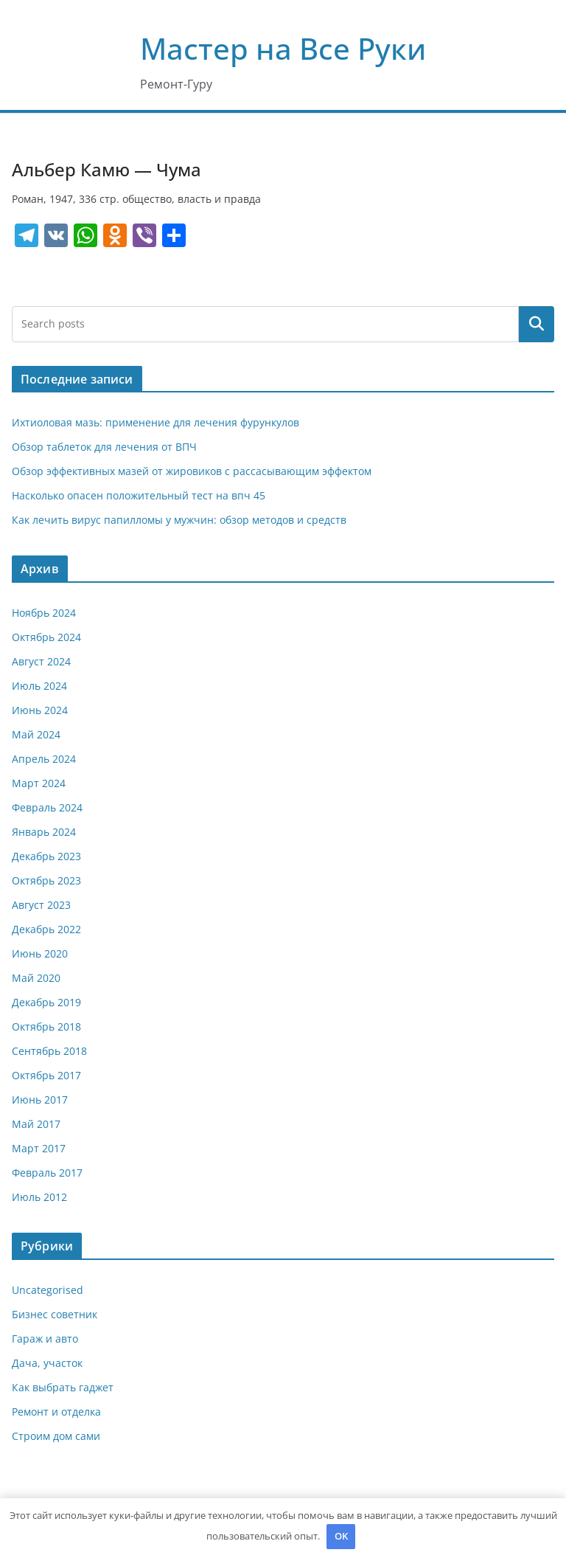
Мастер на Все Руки (283, 48)
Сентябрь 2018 (49, 1051)
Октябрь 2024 (46, 637)
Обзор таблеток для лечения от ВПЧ (104, 447)
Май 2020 (36, 978)
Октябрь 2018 (46, 1026)
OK (341, 1536)
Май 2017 (36, 1124)
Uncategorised (47, 1290)
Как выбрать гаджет (62, 1387)
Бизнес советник (54, 1314)
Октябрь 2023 (46, 880)
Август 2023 (41, 905)
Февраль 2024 (47, 807)
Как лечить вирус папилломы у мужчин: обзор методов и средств (179, 520)
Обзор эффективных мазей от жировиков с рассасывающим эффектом (191, 471)
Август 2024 (41, 661)
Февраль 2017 (47, 1173)
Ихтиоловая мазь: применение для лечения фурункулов (155, 422)
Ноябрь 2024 (44, 613)
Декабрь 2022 (46, 929)
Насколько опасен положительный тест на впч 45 (138, 495)
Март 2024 (39, 783)
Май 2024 (36, 734)
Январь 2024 (44, 832)
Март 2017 (39, 1148)
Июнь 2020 (40, 953)
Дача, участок (47, 1363)
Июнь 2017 (40, 1100)
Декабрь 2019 (46, 1002)
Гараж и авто (45, 1339)
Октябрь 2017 (46, 1075)
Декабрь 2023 (46, 856)
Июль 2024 (39, 686)
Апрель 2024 (44, 759)
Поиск (536, 324)
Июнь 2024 (40, 710)
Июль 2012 (39, 1197)
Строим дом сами (56, 1436)
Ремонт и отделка (56, 1412)
